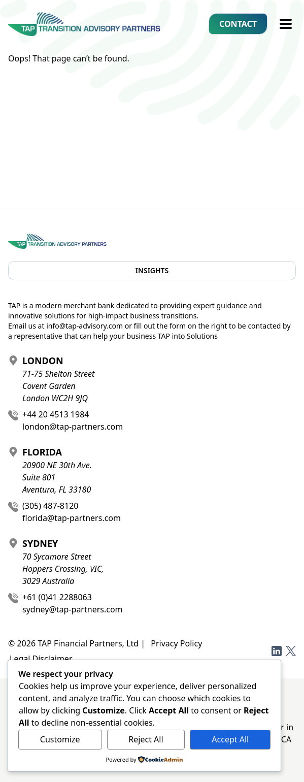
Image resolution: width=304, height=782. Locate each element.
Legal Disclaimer (41, 658)
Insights (152, 270)
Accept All (230, 739)
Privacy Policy (176, 643)
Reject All (145, 739)
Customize (60, 739)
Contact (238, 23)
